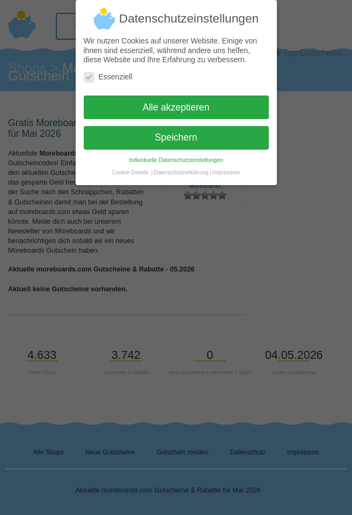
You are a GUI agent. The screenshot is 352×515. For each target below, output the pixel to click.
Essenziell (108, 72)
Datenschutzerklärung (181, 168)
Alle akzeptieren (176, 102)
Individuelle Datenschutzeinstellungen (176, 155)
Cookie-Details (130, 168)
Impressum (226, 168)
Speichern (176, 133)
